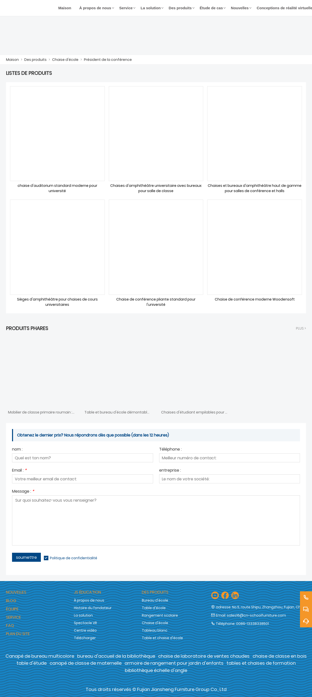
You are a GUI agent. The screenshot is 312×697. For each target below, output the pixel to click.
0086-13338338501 (252, 623)
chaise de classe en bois (280, 656)
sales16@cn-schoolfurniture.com (256, 615)
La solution (83, 615)
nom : (17, 449)
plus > (301, 328)
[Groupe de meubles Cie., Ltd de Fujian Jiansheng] (30, 8)
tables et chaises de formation (261, 663)
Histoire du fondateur (93, 607)
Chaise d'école (65, 59)
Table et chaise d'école (162, 637)
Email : (19, 470)
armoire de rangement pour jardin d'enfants (174, 663)
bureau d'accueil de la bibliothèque (116, 656)
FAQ (10, 625)
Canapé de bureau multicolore (40, 656)
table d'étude (32, 663)
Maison (12, 59)
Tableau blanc (154, 630)
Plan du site (18, 634)
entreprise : (170, 470)
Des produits (35, 59)
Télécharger (85, 637)
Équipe (12, 609)
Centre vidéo (85, 630)
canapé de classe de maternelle (86, 663)
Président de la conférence (108, 59)
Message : (23, 491)
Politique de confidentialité (73, 558)
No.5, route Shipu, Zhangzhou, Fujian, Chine (269, 607)
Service (13, 617)
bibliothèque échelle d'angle (156, 670)
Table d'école (154, 607)
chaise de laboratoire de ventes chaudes (204, 656)
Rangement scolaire (160, 615)
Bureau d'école (155, 600)
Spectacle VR (85, 622)
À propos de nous (89, 600)
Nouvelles (16, 592)
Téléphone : (170, 449)
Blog (11, 601)
